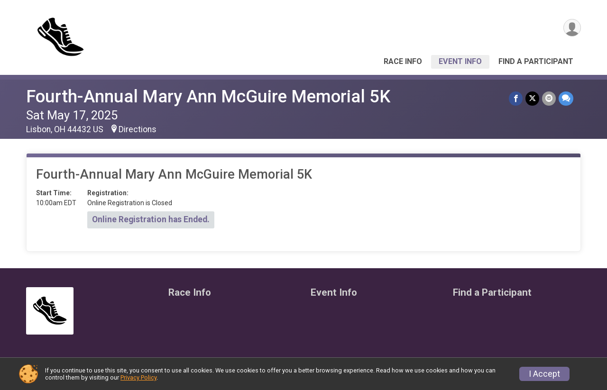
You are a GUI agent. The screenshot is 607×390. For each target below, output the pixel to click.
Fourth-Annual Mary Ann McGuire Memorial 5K (208, 96)
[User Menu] (572, 27)
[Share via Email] (549, 98)
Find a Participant (535, 61)
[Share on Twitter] (532, 98)
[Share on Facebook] (516, 98)
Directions (137, 129)
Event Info (460, 61)
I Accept (544, 374)
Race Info (403, 61)
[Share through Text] (566, 98)
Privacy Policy (138, 377)
